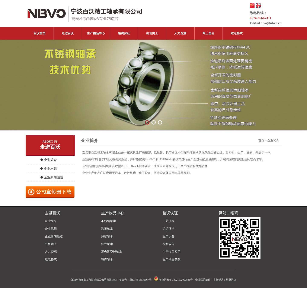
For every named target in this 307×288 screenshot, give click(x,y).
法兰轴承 (107, 244)
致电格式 (237, 33)
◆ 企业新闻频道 (51, 177)
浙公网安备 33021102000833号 (173, 279)
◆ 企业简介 (48, 160)
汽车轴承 (107, 228)
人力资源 (180, 33)
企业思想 (51, 228)
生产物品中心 (96, 33)
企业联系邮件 (203, 279)
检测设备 (169, 244)
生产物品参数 (171, 259)
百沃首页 (39, 33)
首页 (261, 140)
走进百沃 (68, 33)
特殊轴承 (107, 259)
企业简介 (51, 221)
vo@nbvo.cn (272, 23)
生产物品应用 (171, 251)
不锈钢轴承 (108, 221)
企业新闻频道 (54, 236)
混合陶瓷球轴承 (111, 251)
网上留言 (208, 33)
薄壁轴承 (107, 236)
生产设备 (169, 236)
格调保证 (124, 33)
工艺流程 (169, 221)
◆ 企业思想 (48, 168)
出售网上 (152, 33)
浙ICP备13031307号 (140, 279)
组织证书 (169, 228)
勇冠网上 (231, 279)
